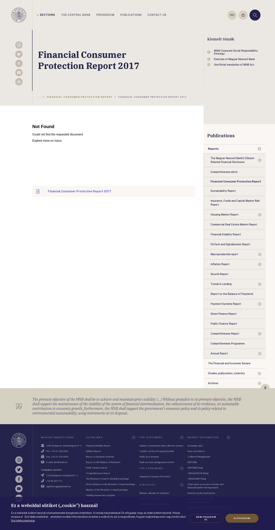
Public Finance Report (96, 467)
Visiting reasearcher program (100, 495)
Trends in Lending (221, 284)
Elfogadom (242, 518)
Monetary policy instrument (201, 493)
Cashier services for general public (157, 451)
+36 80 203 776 (54, 480)
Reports (213, 148)
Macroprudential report (224, 254)
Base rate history (196, 451)
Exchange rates (195, 445)
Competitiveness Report (225, 333)
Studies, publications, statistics (226, 373)
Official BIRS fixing (197, 478)
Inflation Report (220, 264)
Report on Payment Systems (100, 456)
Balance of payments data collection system (161, 445)
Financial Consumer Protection (155, 476)
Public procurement (149, 456)
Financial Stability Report (98, 445)
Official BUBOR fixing (198, 473)
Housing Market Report (224, 214)
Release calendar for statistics (154, 493)
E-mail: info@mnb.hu (56, 462)
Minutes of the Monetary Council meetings (107, 489)
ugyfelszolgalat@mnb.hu (58, 486)
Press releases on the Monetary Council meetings (110, 484)
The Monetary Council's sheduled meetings (107, 478)
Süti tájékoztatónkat (23, 520)
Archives (213, 383)
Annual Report (219, 353)
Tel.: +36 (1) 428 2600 (57, 451)
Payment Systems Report (226, 303)
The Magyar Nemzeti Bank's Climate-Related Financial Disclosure (233, 160)
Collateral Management (199, 456)
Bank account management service (157, 462)
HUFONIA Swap (195, 467)
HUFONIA (192, 462)
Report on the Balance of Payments (103, 462)
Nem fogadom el (206, 518)
